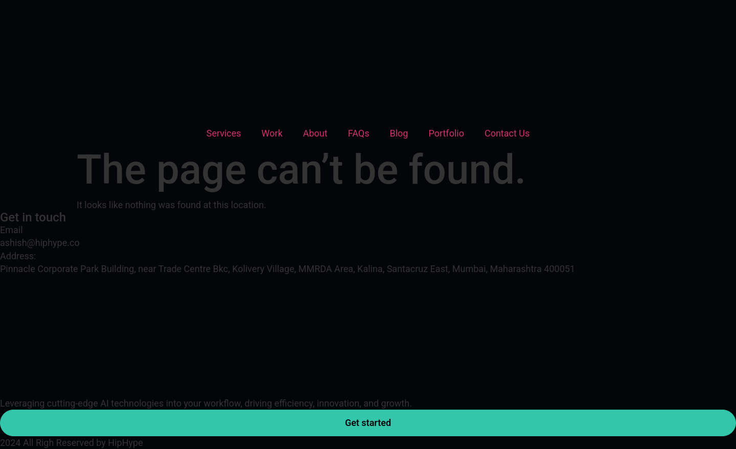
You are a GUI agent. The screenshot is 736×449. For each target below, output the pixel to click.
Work (272, 133)
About (315, 133)
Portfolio (446, 133)
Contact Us (507, 133)
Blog (398, 133)
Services (223, 133)
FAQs (359, 133)
